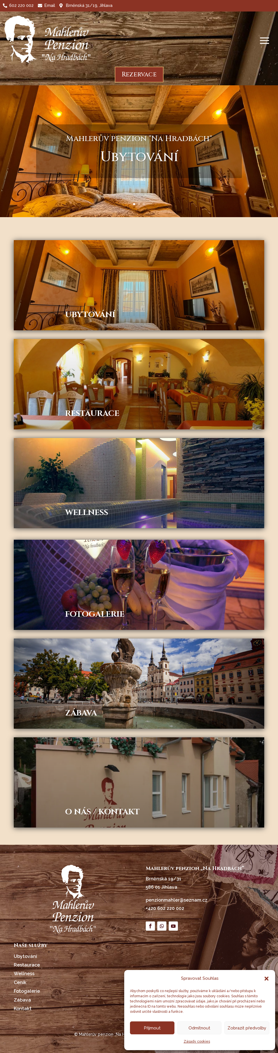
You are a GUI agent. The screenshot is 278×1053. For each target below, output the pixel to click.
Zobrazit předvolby (247, 1028)
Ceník (20, 982)
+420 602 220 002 (165, 908)
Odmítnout (199, 1028)
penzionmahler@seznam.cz (176, 900)
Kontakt (23, 1008)
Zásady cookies (197, 1042)
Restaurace (27, 965)
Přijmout (152, 1028)
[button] (266, 978)
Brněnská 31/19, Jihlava (89, 5)
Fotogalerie (27, 991)
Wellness (24, 973)
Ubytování (25, 956)
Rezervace (139, 74)
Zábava (22, 1000)
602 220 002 (21, 5)
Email (49, 5)
